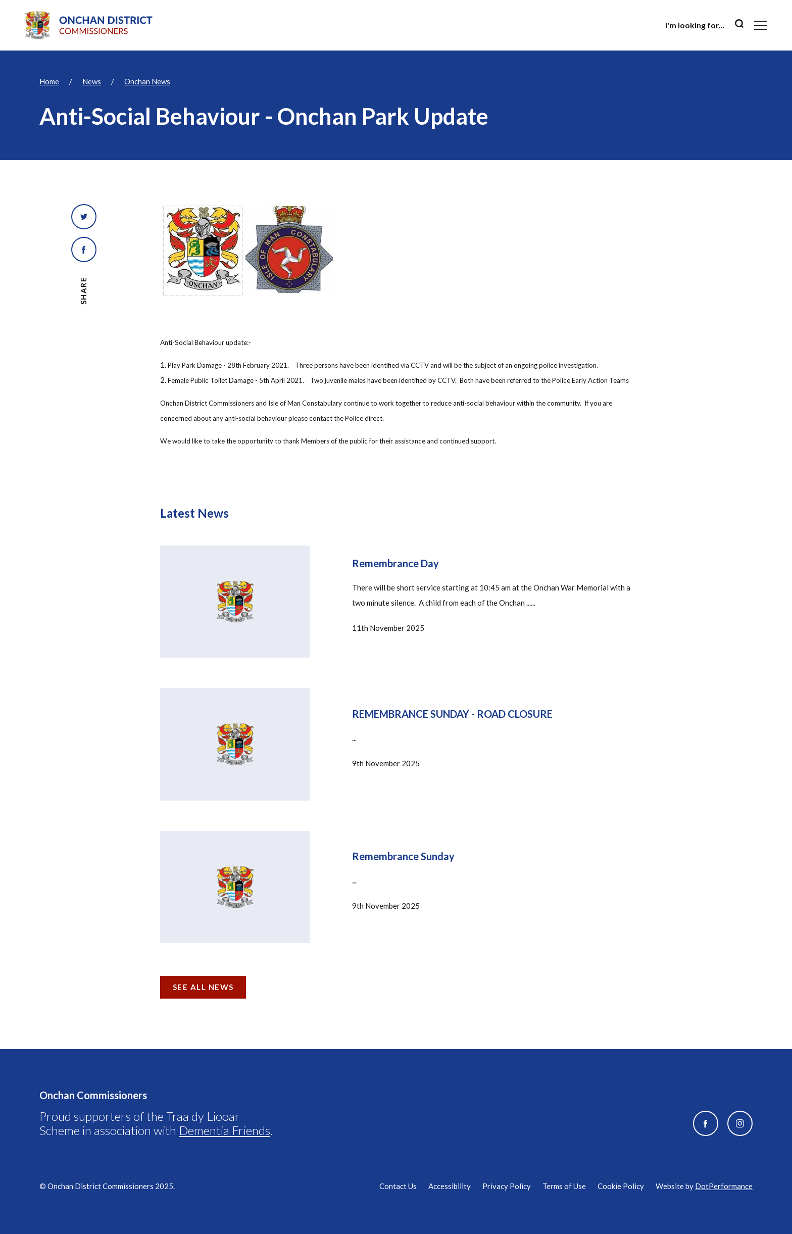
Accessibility (449, 1186)
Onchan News (147, 81)
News (91, 81)
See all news (203, 987)
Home (49, 81)
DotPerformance (724, 1186)
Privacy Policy (506, 1186)
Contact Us (398, 1186)
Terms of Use (564, 1186)
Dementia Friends (224, 1130)
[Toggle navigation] (760, 25)
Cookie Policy (621, 1186)
